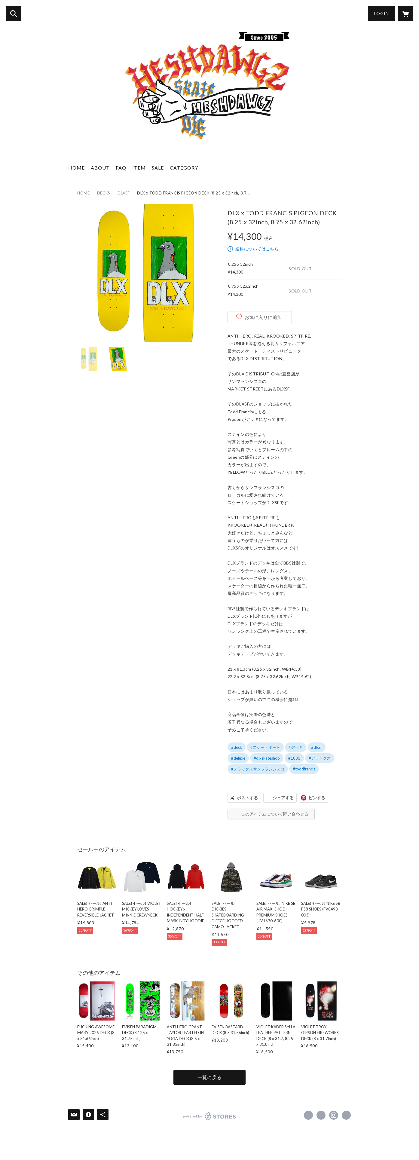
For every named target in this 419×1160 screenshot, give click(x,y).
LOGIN (381, 13)
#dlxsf (316, 747)
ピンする (316, 797)
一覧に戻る (209, 1077)
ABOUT (100, 167)
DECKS (103, 193)
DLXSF (124, 193)
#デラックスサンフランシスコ (257, 769)
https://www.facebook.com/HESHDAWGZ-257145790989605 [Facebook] (308, 1115)
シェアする (283, 797)
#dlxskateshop (267, 758)
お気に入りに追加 (263, 317)
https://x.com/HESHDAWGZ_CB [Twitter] (321, 1115)
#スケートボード (265, 747)
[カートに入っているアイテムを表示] (405, 13)
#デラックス (320, 758)
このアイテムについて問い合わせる (274, 813)
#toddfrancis (304, 769)
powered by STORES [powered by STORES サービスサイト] (209, 1116)
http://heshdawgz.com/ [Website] (346, 1115)
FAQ (121, 167)
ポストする (247, 797)
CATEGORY (184, 167)
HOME (76, 167)
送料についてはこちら (257, 248)
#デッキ (296, 747)
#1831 (294, 758)
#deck (236, 747)
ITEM (139, 167)
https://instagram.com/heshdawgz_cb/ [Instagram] (333, 1115)
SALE (158, 167)
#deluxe (238, 758)
